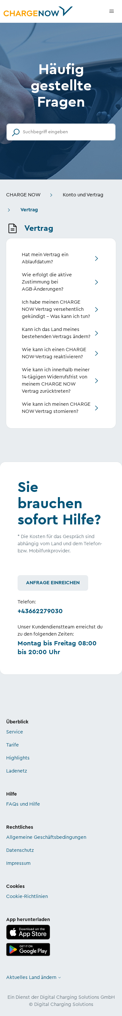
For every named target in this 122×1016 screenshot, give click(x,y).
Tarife (12, 745)
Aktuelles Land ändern (33, 977)
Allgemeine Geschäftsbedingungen (46, 837)
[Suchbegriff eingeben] (61, 132)
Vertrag (29, 209)
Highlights (18, 758)
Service (14, 732)
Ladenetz (16, 771)
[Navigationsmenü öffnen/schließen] (111, 11)
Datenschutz (20, 850)
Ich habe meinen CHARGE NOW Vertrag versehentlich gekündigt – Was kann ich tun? (56, 309)
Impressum (18, 863)
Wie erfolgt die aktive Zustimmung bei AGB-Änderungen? (47, 282)
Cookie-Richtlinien (27, 896)
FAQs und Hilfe (23, 804)
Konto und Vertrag (83, 194)
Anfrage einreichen (53, 582)
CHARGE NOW (23, 194)
